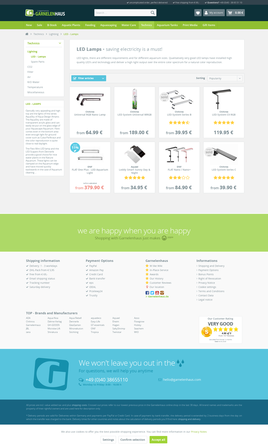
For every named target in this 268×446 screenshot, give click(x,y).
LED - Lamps (38, 56)
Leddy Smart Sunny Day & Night (134, 170)
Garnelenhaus (33, 325)
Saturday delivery (40, 287)
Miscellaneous (35, 92)
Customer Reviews (160, 282)
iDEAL (92, 287)
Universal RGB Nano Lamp (90, 113)
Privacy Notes (199, 431)
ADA (28, 318)
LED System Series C (224, 168)
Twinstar (116, 332)
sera (28, 332)
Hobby (137, 325)
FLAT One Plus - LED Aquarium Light (90, 170)
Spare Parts (37, 61)
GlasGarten (75, 325)
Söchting (73, 332)
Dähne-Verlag (55, 321)
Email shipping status (42, 278)
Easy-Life (95, 321)
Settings (108, 440)
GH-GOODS (54, 325)
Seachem (139, 328)
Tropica (95, 332)
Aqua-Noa (53, 318)
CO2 (29, 66)
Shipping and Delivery (211, 265)
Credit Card (96, 274)
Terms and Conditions (211, 291)
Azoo (136, 318)
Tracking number (40, 282)
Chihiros (30, 321)
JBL (27, 328)
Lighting (32, 51)
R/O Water (33, 82)
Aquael (116, 318)
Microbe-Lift (54, 328)
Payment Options (208, 270)
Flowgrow (139, 321)
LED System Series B (179, 113)
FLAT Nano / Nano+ (179, 168)
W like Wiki (156, 265)
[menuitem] (125, 12)
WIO (136, 332)
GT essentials (97, 325)
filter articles (83, 78)
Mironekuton (76, 328)
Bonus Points (206, 274)
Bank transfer (97, 278)
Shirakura (53, 332)
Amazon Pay (96, 270)
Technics (33, 43)
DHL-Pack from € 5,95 (42, 270)
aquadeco (96, 318)
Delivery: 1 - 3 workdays (43, 265)
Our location (157, 287)
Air (29, 77)
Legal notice (205, 299)
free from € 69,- (39, 274)
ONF (93, 328)
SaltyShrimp (118, 328)
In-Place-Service (159, 270)
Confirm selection (132, 440)
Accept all (158, 440)
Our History (156, 278)
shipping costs (79, 405)
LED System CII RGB (224, 113)
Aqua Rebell (75, 318)
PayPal (93, 265)
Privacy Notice (206, 282)
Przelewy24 (95, 291)
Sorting (200, 78)
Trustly (93, 295)
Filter (30, 72)
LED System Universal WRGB (134, 113)
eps (91, 282)
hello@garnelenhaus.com (182, 379)
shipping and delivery (189, 419)
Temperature (35, 87)
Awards (154, 274)
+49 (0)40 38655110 (107, 379)
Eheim (115, 321)
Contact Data (206, 295)
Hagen (115, 325)
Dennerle (74, 321)
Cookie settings (207, 287)
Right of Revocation (209, 278)
